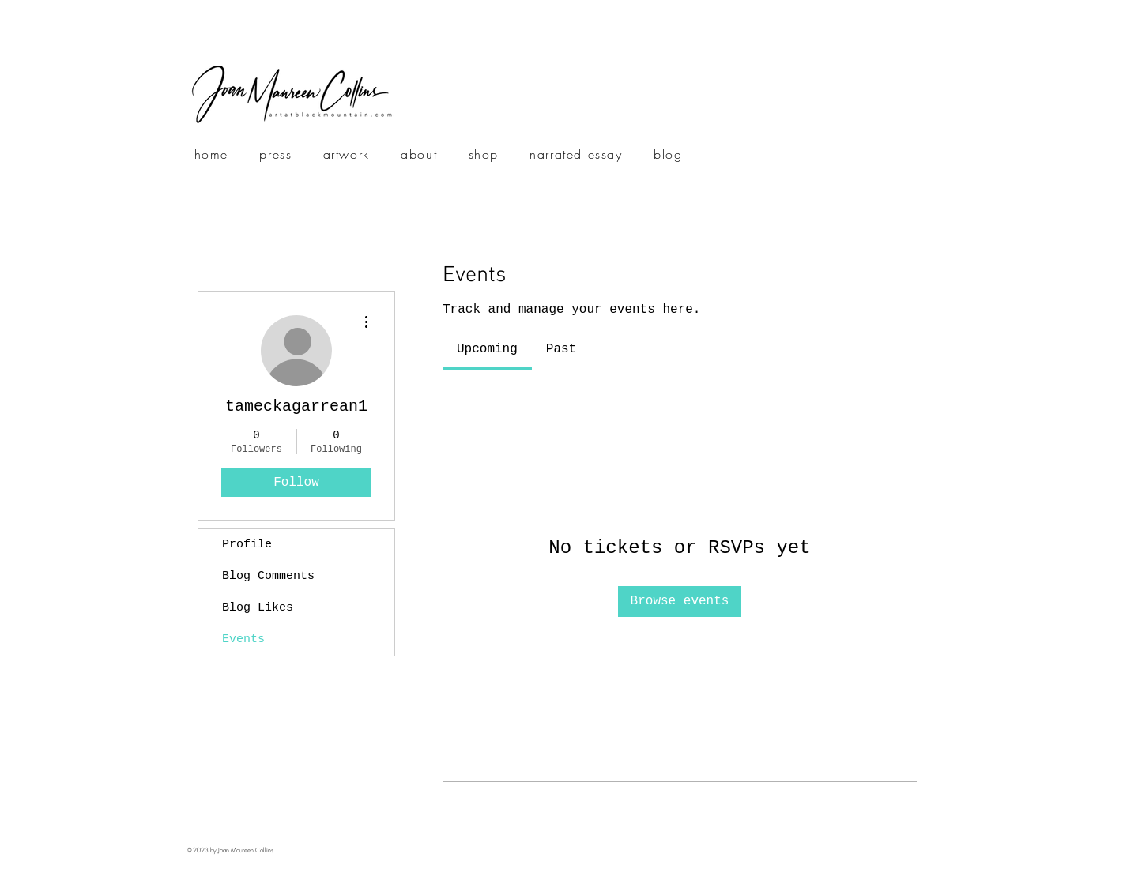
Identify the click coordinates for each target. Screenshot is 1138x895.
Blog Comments (268, 576)
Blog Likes (257, 608)
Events (243, 639)
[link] (487, 349)
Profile (247, 544)
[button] (346, 154)
